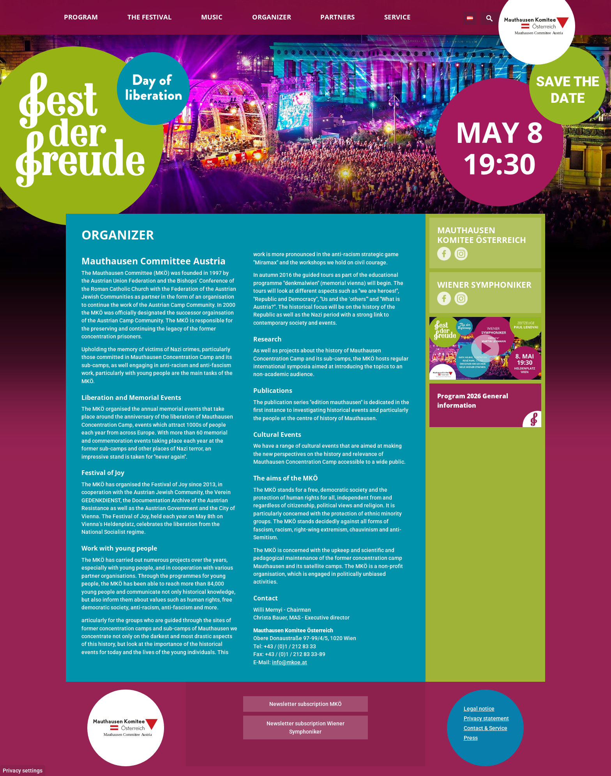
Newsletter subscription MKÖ (305, 704)
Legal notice (479, 709)
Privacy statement (486, 718)
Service (397, 16)
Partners (337, 16)
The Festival (149, 16)
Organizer (271, 16)
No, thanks (530, 736)
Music (212, 16)
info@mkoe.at (289, 662)
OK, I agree (493, 736)
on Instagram (461, 253)
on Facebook (444, 253)
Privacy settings (22, 718)
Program (81, 16)
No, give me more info (93, 766)
